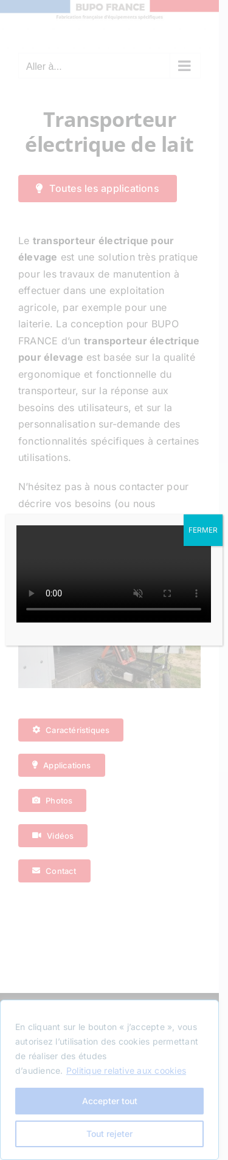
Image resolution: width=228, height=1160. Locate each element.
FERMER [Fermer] (203, 529)
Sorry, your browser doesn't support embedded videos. (113, 574)
